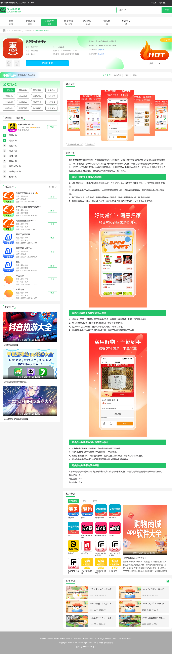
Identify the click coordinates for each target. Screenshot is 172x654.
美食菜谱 (23, 96)
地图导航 (23, 108)
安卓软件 (17, 31)
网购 (135, 75)
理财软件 (9, 96)
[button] (165, 118)
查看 (52, 197)
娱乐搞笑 (9, 108)
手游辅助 (37, 90)
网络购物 (28, 31)
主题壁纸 (51, 90)
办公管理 (51, 96)
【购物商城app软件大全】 (135, 558)
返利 (127, 75)
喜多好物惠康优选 (75, 144)
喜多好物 (90, 144)
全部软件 (9, 90)
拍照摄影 (37, 96)
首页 (8, 31)
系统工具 (37, 102)
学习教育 (9, 102)
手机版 (153, 3)
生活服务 (23, 102)
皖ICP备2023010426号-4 (85, 647)
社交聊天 (51, 102)
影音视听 (37, 108)
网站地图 (162, 3)
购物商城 (117, 75)
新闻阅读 (51, 108)
